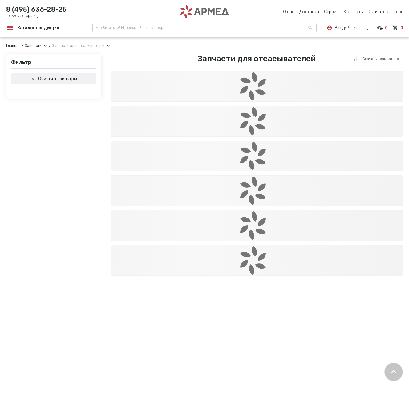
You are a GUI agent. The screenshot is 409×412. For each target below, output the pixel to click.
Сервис (331, 11)
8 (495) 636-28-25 (36, 9)
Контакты (354, 11)
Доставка (309, 11)
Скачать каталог (386, 11)
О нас (288, 11)
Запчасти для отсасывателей (78, 45)
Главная (13, 45)
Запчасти (33, 45)
